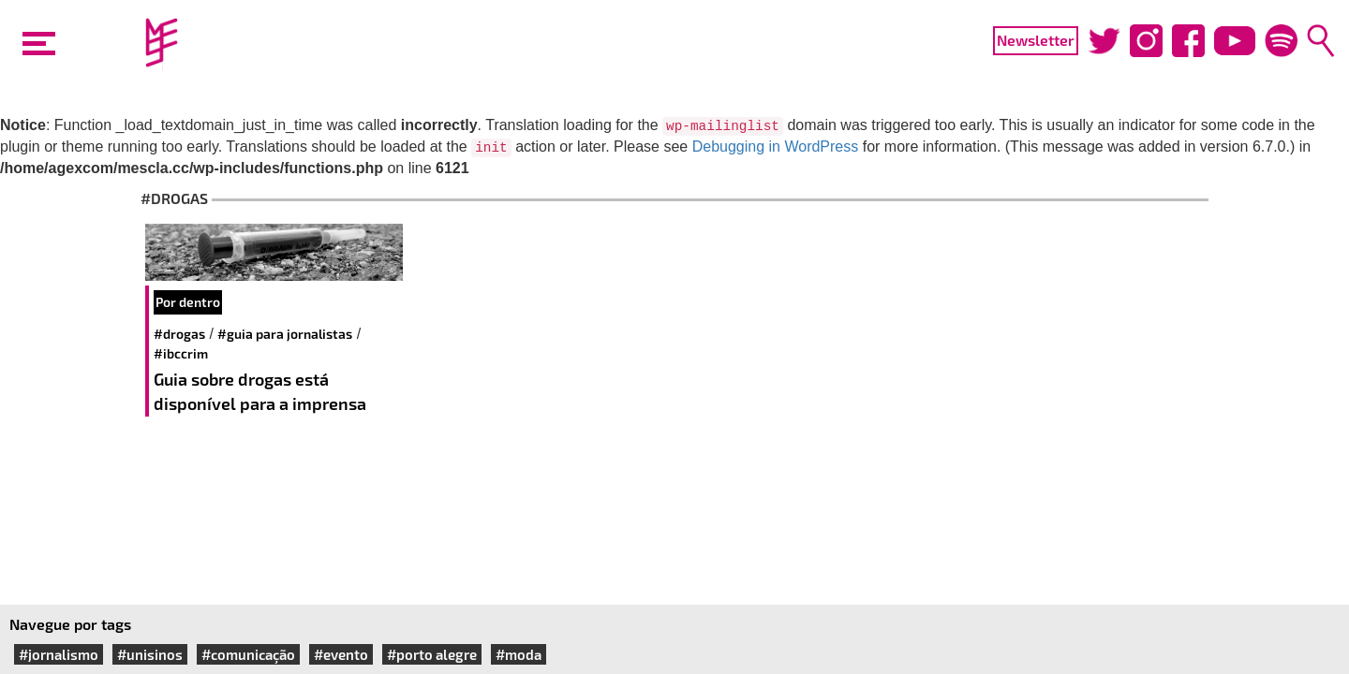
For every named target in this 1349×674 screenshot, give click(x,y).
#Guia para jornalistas (284, 334)
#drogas (179, 334)
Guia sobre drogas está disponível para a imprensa (260, 391)
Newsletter (1036, 40)
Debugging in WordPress (775, 146)
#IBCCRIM (181, 353)
